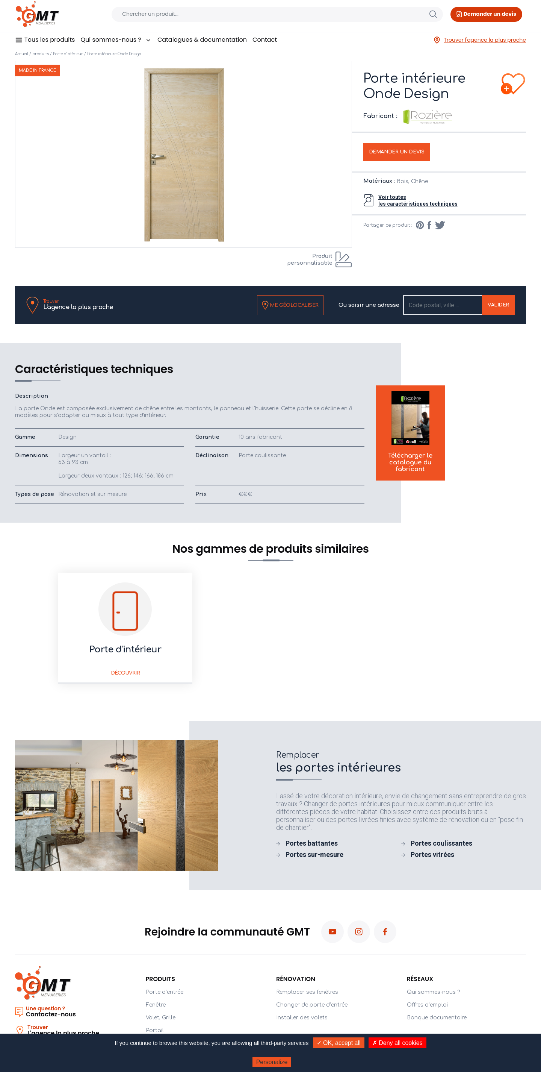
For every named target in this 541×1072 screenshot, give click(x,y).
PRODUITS (160, 979)
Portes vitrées (432, 854)
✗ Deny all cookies (397, 1043)
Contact (264, 39)
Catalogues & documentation (202, 39)
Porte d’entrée (164, 992)
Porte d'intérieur (68, 54)
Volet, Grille (160, 1017)
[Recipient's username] (443, 305)
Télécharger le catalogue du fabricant (410, 432)
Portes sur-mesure (314, 854)
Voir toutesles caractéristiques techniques (418, 200)
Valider (498, 305)
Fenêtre (156, 1005)
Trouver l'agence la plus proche (479, 40)
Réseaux (420, 979)
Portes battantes (312, 843)
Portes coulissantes (441, 843)
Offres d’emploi (427, 1005)
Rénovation (295, 979)
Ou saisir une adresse (369, 305)
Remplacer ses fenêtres (307, 992)
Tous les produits (49, 39)
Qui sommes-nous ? (115, 39)
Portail (155, 1030)
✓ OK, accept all (339, 1043)
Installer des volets (302, 1017)
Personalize (272, 1062)
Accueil (21, 54)
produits (40, 54)
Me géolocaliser (290, 305)
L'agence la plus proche (78, 305)
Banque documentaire (437, 1017)
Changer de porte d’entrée (312, 1005)
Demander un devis (397, 152)
